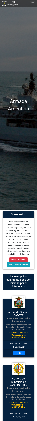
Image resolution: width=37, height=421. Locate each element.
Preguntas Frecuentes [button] (18, 264)
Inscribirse (19, 353)
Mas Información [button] (18, 259)
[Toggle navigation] (32, 3)
